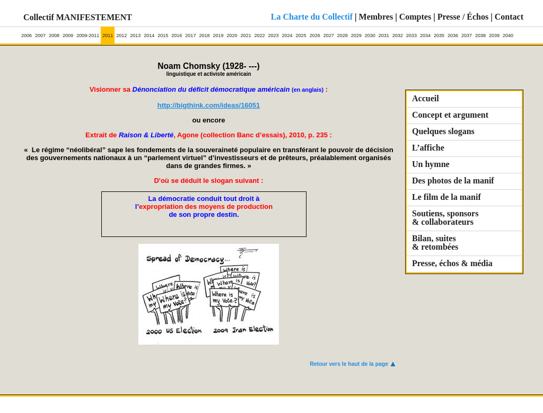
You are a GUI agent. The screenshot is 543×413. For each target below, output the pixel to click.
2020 (232, 32)
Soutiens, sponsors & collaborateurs (445, 217)
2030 (370, 32)
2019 (218, 32)
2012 (121, 32)
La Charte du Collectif (312, 16)
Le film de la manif (446, 196)
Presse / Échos (463, 16)
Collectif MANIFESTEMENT (77, 17)
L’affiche (428, 147)
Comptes (415, 16)
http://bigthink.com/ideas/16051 (208, 105)
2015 (163, 32)
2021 (245, 32)
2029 (356, 32)
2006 (26, 32)
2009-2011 (88, 32)
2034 (425, 32)
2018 (204, 32)
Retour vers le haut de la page (349, 364)
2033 (411, 32)
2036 (453, 32)
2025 (301, 32)
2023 (274, 32)
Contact (509, 16)
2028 (342, 32)
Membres (376, 16)
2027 (329, 32)
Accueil (425, 98)
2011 (108, 32)
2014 (149, 32)
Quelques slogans (443, 131)
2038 (480, 32)
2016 (176, 32)
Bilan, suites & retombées (435, 242)
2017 (190, 32)
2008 (54, 32)
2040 (508, 32)
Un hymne (431, 164)
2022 (260, 32)
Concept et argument (450, 114)
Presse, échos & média (452, 263)
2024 (287, 32)
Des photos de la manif (453, 180)
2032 (398, 32)
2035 (439, 32)
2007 (40, 32)
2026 (315, 32)
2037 (467, 32)
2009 (68, 32)
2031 (384, 32)
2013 (135, 32)
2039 (494, 32)
